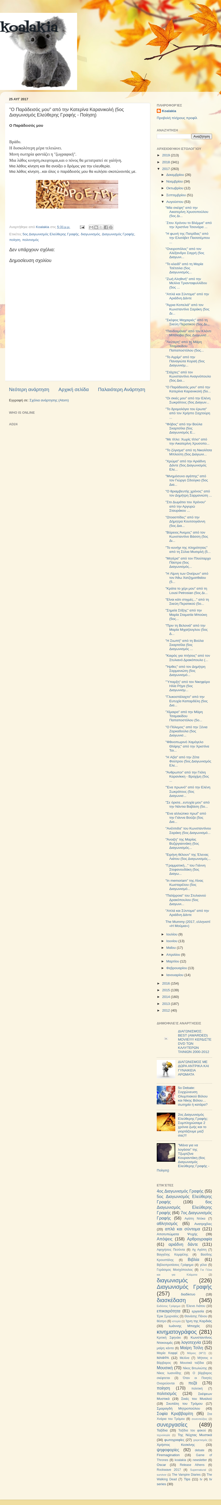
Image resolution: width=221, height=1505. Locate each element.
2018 (166, 162)
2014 (166, 997)
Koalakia (169, 111)
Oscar (161, 1465)
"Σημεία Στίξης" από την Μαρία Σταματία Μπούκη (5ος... (186, 614)
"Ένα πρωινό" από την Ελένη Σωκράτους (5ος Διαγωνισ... (187, 791)
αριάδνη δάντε (183, 1244)
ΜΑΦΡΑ (163, 1358)
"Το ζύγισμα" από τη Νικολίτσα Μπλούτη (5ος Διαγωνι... (188, 452)
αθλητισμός (167, 1223)
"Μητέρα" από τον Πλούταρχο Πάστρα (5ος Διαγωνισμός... (188, 562)
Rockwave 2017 (169, 1470)
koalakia (29, 28)
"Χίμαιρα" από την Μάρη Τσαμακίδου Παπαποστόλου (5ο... (184, 716)
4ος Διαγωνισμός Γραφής (180, 1191)
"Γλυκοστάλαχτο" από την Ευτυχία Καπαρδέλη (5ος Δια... (186, 701)
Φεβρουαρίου (177, 968)
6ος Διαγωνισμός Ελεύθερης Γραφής (184, 1207)
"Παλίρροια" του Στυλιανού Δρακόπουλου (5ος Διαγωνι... (185, 900)
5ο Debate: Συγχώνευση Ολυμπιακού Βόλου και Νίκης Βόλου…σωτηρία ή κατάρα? (192, 1096)
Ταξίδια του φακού (192, 1430)
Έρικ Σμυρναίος (168, 1316)
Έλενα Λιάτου (195, 1306)
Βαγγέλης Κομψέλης (172, 1254)
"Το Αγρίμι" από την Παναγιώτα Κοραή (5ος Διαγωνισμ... (185, 361)
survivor (162, 1474)
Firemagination (168, 1455)
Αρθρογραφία (199, 1239)
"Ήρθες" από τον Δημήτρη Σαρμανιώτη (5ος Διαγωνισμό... (185, 671)
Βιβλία (193, 1259)
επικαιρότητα (168, 1311)
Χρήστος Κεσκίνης (176, 1445)
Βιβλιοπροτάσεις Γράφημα (175, 1265)
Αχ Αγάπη (199, 1249)
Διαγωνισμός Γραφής (118, 234)
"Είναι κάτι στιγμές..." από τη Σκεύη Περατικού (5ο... (187, 602)
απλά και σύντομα (182, 1229)
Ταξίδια (162, 1430)
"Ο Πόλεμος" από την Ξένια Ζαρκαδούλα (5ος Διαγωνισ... (186, 731)
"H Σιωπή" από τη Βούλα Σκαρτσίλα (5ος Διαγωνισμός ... (184, 645)
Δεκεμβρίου (175, 175)
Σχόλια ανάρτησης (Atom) (49, 400)
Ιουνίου (172, 941)
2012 (166, 1010)
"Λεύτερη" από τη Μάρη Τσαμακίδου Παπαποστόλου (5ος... (184, 346)
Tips (187, 1479)
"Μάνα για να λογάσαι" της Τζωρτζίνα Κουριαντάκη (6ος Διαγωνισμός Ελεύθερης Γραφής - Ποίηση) (183, 1157)
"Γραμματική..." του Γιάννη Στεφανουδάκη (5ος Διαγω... (185, 869)
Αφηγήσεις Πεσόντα (171, 1249)
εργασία (198, 1311)
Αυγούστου (175, 202)
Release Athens (192, 1465)
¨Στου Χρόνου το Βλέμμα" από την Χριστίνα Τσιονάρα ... (188, 225)
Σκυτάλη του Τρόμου (184, 1403)
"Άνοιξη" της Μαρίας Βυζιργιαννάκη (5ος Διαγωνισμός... (182, 843)
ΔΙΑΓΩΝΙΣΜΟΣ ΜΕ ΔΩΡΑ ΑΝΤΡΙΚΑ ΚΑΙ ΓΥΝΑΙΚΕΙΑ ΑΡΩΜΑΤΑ (193, 1068)
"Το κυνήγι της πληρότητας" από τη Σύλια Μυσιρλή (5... (188, 550)
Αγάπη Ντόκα (195, 1218)
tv (201, 1479)
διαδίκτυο (188, 1294)
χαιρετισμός (200, 1439)
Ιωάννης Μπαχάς (184, 1326)
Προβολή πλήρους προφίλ (177, 118)
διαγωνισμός (90, 234)
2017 (166, 169)
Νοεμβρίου (175, 181)
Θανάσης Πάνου (196, 1316)
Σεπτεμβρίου (176, 195)
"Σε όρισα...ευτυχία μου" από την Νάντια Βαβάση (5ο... (187, 804)
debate (199, 1450)
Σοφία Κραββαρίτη (175, 1413)
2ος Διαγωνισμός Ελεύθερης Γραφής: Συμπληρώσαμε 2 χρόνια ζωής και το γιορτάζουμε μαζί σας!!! (193, 1125)
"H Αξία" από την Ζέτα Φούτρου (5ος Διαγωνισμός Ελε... (188, 761)
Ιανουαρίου (175, 975)
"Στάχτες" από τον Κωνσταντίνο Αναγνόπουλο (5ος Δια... (188, 376)
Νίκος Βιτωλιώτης (195, 1368)
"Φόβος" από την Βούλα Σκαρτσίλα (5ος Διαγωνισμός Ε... (183, 428)
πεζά (192, 1383)
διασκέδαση (171, 1300)
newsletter (200, 1460)
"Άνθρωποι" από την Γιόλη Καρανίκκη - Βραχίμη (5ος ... (187, 776)
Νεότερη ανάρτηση (29, 389)
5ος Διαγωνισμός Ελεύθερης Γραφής (51, 234)
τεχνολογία (163, 1435)
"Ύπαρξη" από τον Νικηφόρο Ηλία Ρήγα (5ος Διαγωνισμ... (187, 686)
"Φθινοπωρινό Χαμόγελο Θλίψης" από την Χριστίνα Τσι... (187, 746)
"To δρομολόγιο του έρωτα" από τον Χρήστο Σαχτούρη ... (187, 413)
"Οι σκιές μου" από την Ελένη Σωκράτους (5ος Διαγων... (187, 400)
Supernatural (198, 1469)
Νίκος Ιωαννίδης (169, 1373)
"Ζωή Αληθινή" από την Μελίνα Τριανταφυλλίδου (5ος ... (186, 283)
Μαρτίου (173, 961)
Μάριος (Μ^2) (196, 1353)
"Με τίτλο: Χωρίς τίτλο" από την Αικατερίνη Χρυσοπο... (187, 441)
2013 (166, 1004)
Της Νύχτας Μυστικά (195, 1435)
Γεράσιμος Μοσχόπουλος (175, 1270)
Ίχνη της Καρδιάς (199, 1321)
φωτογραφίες (174, 1440)
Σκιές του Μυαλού (196, 1399)
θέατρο (162, 1321)
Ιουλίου (172, 934)
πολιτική (197, 1388)
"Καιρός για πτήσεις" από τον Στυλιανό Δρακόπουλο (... (187, 658)
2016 (166, 983)
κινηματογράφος (177, 1332)
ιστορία (176, 1321)
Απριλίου (173, 955)
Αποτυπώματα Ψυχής (177, 1234)
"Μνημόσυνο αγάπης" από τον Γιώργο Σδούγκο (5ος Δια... (186, 480)
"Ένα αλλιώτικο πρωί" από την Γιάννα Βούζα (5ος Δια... (185, 818)
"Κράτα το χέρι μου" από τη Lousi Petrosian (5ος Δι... (186, 590)
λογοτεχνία (191, 1342)
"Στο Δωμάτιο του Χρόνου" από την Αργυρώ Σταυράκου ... (185, 506)
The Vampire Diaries (186, 1474)
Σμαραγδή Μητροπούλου (178, 1408)
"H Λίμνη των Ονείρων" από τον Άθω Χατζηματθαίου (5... (186, 578)
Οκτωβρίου (175, 188)
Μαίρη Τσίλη (191, 1347)
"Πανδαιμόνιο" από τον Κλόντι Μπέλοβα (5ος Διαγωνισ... (188, 333)
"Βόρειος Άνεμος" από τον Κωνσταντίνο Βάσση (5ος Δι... (186, 536)
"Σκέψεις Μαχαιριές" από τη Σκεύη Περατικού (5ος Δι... (187, 322)
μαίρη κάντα (165, 1348)
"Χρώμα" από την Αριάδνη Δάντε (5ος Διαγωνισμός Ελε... (186, 465)
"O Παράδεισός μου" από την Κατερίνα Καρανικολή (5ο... (188, 389)
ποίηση (14, 240)
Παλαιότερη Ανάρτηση (121, 389)
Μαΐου (171, 948)
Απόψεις (164, 1239)
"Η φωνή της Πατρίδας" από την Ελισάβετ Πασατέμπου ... (187, 238)
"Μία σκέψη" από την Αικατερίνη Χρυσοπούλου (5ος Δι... (186, 212)
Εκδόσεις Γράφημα (168, 1306)
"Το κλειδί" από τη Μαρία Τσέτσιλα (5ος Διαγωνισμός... (184, 268)
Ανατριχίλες (203, 1224)
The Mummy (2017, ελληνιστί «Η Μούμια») (187, 924)
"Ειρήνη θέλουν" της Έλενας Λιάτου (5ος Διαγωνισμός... (188, 857)
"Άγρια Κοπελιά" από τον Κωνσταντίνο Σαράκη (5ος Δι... (187, 309)
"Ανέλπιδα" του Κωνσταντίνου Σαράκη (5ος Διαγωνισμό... (188, 830)
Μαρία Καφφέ (167, 1353)
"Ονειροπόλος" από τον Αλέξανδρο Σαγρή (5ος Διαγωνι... (184, 253)
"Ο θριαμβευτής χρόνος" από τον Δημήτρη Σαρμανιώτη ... (188, 493)
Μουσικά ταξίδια (192, 1363)
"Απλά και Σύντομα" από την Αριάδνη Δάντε (187, 296)
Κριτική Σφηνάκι (169, 1337)
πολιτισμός (30, 240)
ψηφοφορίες (168, 1449)
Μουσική (165, 1367)
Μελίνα (184, 1358)
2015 (166, 990)
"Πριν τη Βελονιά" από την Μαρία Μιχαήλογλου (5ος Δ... (186, 630)
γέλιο (203, 1265)
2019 (166, 155)
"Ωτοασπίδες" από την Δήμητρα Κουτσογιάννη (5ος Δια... (185, 521)
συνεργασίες (172, 1424)
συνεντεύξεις (199, 1418)
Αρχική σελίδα (74, 389)
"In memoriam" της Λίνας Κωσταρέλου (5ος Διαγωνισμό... (184, 885)
